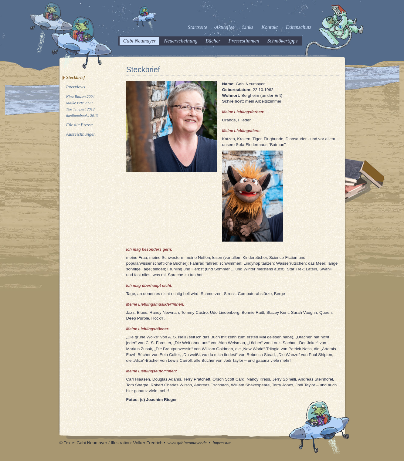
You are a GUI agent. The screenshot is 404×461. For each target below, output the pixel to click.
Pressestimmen (244, 41)
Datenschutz (298, 27)
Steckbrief (75, 77)
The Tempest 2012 (80, 109)
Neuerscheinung (180, 41)
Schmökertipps (282, 41)
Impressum (222, 442)
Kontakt (269, 27)
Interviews (75, 86)
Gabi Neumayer (139, 41)
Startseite (197, 27)
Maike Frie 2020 (79, 102)
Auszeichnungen (81, 134)
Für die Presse (79, 124)
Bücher (212, 41)
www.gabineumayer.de (186, 442)
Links (247, 27)
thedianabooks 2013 (82, 115)
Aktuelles (224, 27)
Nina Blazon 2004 (80, 96)
